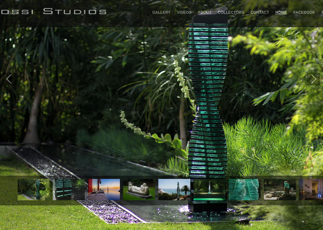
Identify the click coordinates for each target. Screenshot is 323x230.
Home (281, 12)
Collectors (231, 12)
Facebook (304, 12)
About (204, 12)
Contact (260, 12)
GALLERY (161, 12)
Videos (184, 12)
